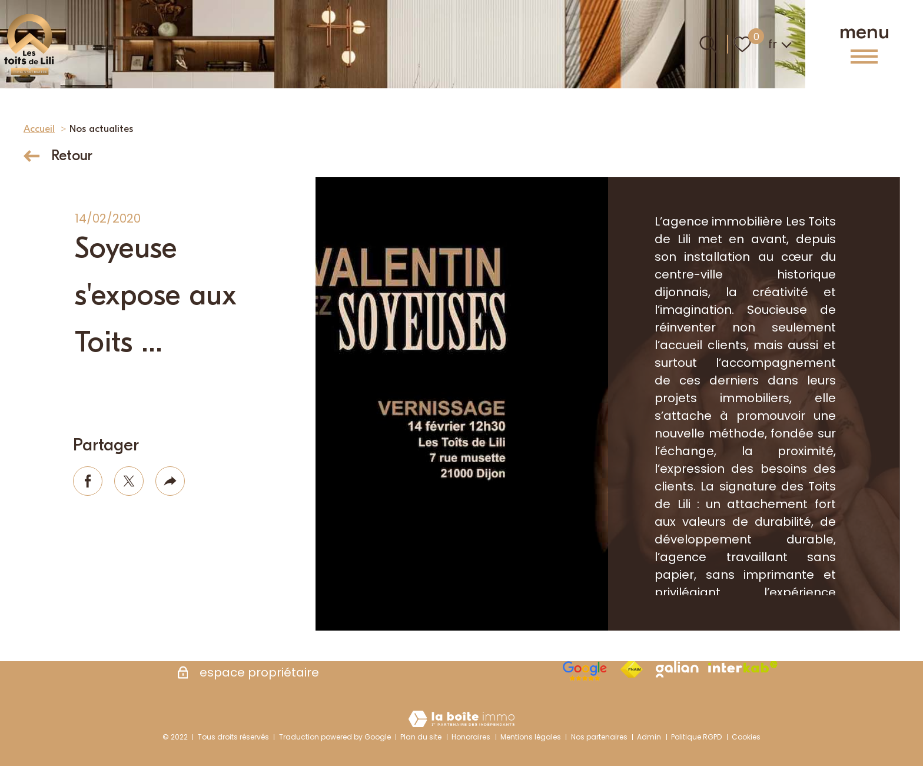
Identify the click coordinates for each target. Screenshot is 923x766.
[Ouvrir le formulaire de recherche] (708, 44)
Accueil (39, 128)
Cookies (746, 737)
